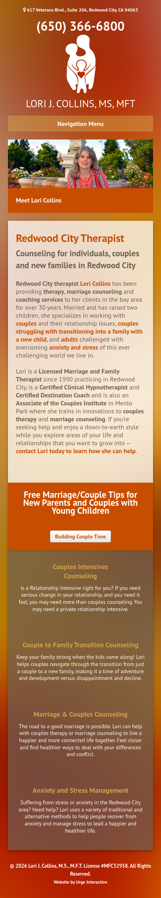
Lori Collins (95, 283)
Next (147, 178)
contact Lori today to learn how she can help (76, 451)
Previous (14, 178)
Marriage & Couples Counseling (80, 714)
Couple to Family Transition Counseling (80, 644)
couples (26, 323)
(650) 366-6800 (81, 26)
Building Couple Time (80, 536)
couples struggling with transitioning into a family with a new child (79, 331)
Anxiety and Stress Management (81, 790)
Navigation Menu (80, 124)
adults (69, 339)
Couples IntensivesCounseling (81, 571)
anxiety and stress (73, 347)
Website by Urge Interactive (80, 882)
